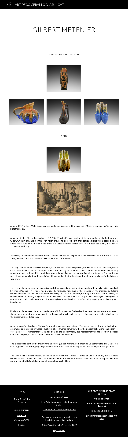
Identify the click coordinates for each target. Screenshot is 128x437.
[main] (64, 28)
